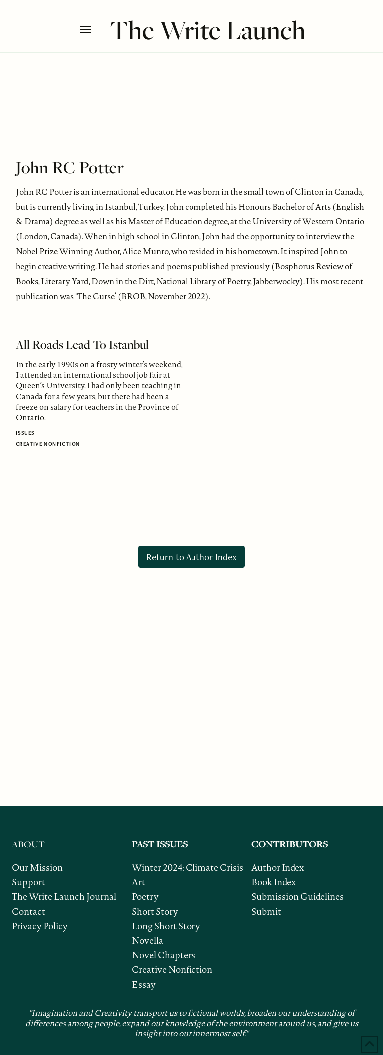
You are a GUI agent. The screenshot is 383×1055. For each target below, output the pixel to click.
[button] (92, 30)
